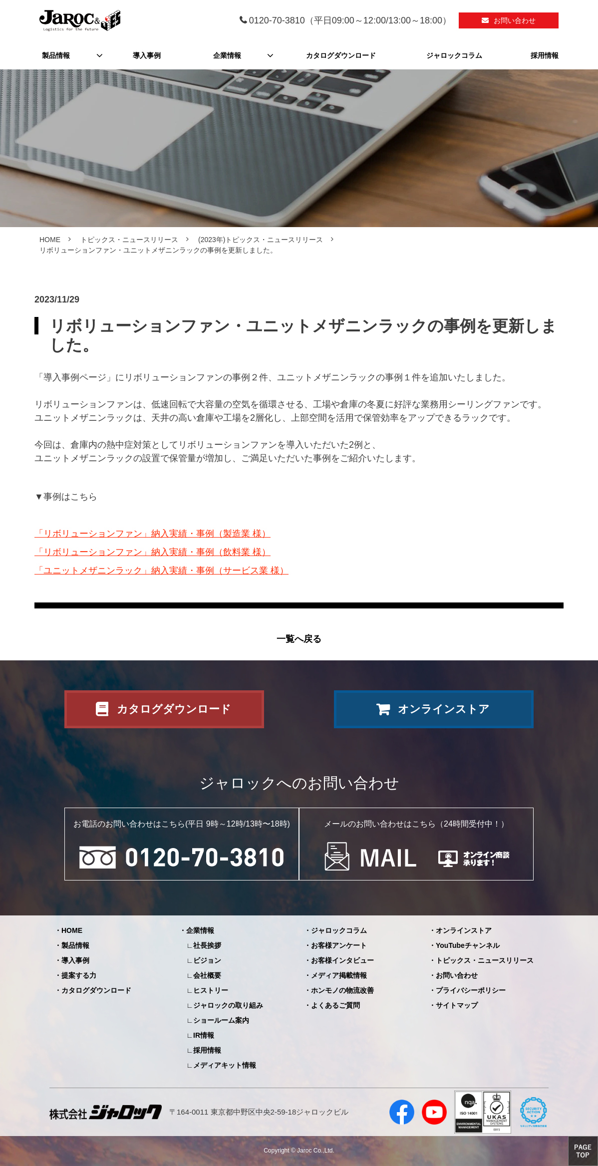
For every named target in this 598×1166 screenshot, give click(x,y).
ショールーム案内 (221, 1020)
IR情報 (203, 1035)
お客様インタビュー (342, 960)
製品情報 (56, 55)
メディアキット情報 (224, 1065)
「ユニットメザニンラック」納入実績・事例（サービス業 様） (161, 571)
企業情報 (227, 55)
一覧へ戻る (299, 639)
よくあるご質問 (335, 1005)
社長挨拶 (207, 945)
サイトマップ (457, 1005)
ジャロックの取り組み (228, 1005)
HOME (49, 240)
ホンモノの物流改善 (342, 990)
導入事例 (147, 55)
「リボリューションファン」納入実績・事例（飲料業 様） (152, 552)
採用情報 (545, 55)
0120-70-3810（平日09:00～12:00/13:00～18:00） (350, 20)
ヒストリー (210, 990)
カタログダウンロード (341, 55)
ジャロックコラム (454, 55)
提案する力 (78, 975)
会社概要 (207, 975)
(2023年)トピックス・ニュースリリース (260, 240)
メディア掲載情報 (339, 975)
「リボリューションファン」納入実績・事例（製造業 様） (152, 534)
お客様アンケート (339, 945)
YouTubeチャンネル (468, 945)
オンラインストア (444, 709)
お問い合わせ (515, 20)
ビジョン (207, 960)
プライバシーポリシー (471, 990)
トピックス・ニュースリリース (129, 240)
